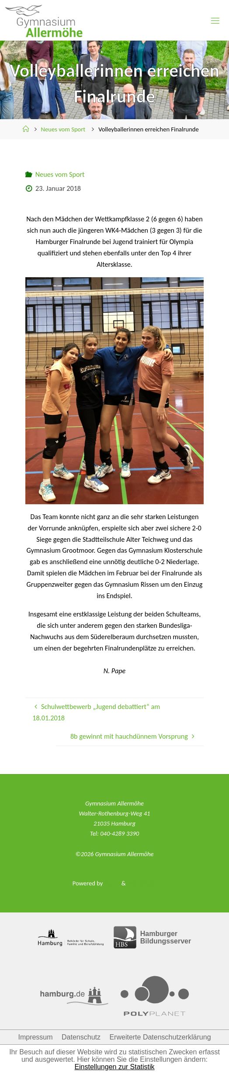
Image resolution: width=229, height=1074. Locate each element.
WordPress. (141, 883)
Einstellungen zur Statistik (114, 1067)
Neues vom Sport (63, 129)
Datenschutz (81, 1037)
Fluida (111, 883)
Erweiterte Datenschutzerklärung (160, 1037)
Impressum (35, 1037)
